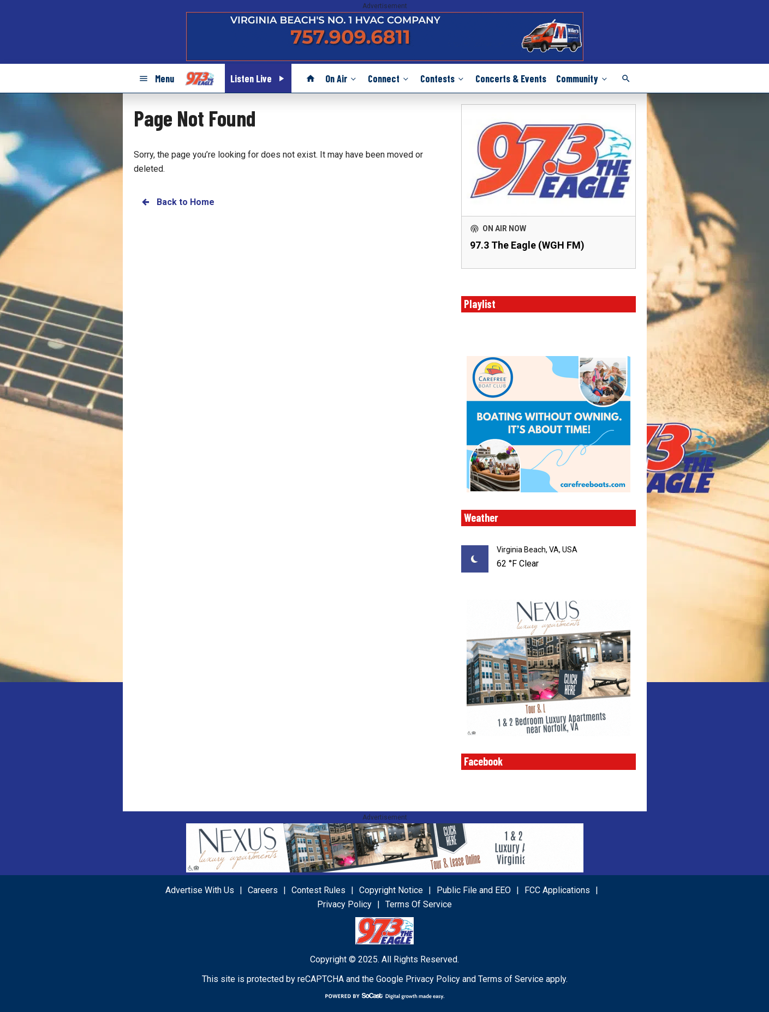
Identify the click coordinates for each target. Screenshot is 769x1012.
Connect (389, 78)
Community (582, 78)
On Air (341, 78)
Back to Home (177, 202)
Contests (443, 78)
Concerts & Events (510, 79)
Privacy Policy (433, 979)
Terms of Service (511, 979)
